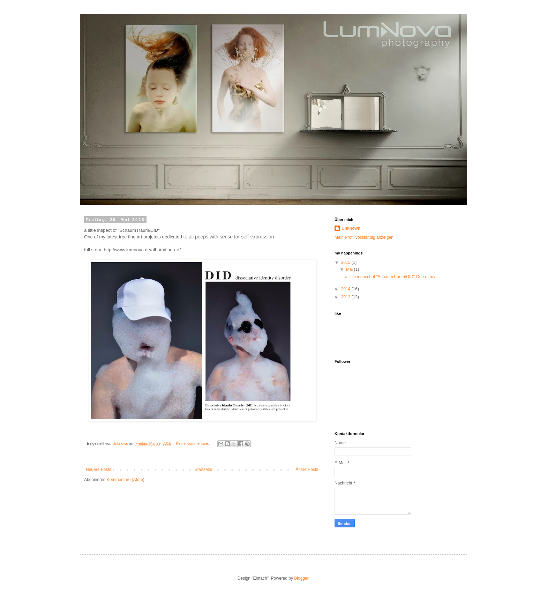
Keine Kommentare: (193, 443)
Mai (350, 269)
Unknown (351, 228)
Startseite (203, 469)
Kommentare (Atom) (125, 479)
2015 (346, 262)
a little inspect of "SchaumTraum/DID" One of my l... (393, 276)
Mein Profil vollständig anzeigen (364, 237)
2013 (346, 297)
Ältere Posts (306, 469)
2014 (346, 289)
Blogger (301, 578)
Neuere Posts (98, 469)
